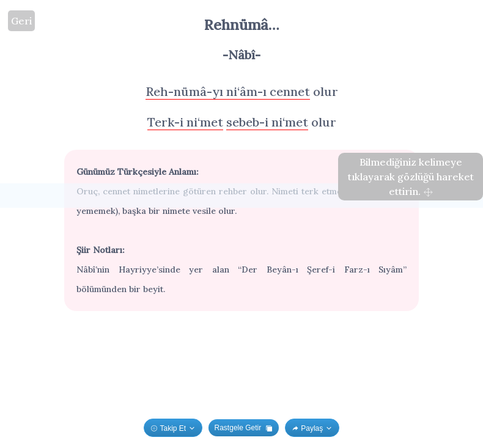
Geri (21, 21)
